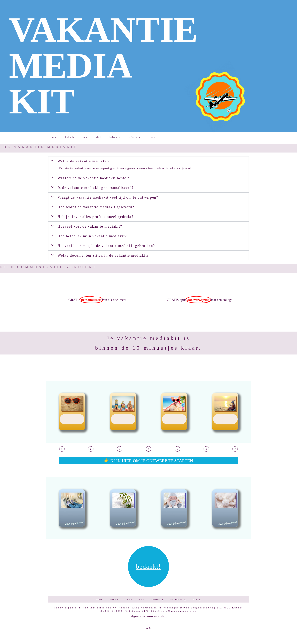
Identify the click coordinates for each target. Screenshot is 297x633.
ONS (155, 137)
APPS (85, 137)
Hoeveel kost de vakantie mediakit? (90, 226)
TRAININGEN (136, 137)
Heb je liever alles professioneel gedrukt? (96, 217)
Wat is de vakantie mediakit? (84, 161)
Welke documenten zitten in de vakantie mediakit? (103, 255)
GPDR (148, 628)
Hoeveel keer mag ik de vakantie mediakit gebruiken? (106, 246)
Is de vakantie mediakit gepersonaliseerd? (96, 188)
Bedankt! (148, 566)
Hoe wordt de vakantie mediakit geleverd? (96, 207)
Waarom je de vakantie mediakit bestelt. (94, 178)
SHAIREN (114, 137)
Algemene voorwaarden (148, 616)
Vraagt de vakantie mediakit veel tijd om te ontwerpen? (108, 197)
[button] (148, 178)
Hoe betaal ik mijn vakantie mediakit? (92, 236)
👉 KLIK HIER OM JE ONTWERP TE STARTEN (148, 460)
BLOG (98, 137)
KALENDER (70, 137)
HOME (55, 137)
